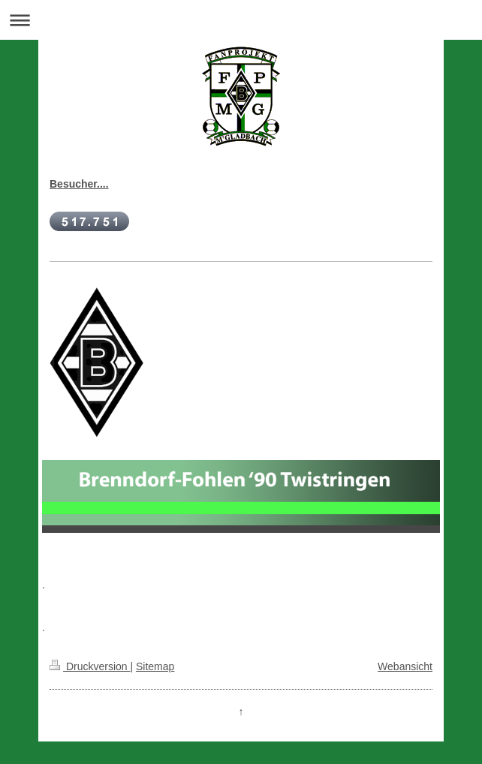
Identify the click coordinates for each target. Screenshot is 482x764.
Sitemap (155, 666)
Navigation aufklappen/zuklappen (241, 20)
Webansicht (405, 666)
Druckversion (90, 666)
